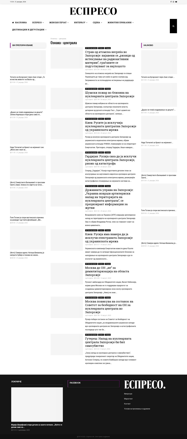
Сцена (96, 22)
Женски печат (58, 22)
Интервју (79, 22)
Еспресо (37, 22)
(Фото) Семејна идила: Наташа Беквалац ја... (159, 243)
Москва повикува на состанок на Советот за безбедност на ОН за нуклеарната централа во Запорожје (109, 306)
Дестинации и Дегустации (28, 29)
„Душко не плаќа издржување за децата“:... (158, 110)
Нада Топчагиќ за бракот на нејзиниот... (157, 142)
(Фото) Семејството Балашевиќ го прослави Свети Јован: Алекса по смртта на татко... (27, 183)
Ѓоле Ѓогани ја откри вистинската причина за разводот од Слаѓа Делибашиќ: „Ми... (27, 218)
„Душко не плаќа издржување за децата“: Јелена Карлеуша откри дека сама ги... (26, 113)
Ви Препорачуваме (91, 48)
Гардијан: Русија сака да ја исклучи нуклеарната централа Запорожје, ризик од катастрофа (110, 159)
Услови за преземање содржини (137, 409)
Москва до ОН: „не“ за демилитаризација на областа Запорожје (107, 271)
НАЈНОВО (148, 45)
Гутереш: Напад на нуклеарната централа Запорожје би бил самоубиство (108, 342)
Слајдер (107, 48)
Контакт (127, 404)
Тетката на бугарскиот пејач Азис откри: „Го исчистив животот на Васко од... (27, 78)
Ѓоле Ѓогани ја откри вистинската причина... (158, 210)
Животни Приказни (120, 22)
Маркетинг (128, 399)
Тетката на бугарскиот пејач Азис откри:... (158, 77)
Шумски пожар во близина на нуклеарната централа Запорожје (109, 94)
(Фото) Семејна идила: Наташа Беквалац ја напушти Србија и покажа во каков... (27, 254)
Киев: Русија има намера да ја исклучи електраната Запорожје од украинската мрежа (109, 237)
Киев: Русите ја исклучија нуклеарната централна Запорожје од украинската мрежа (110, 126)
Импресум (128, 394)
